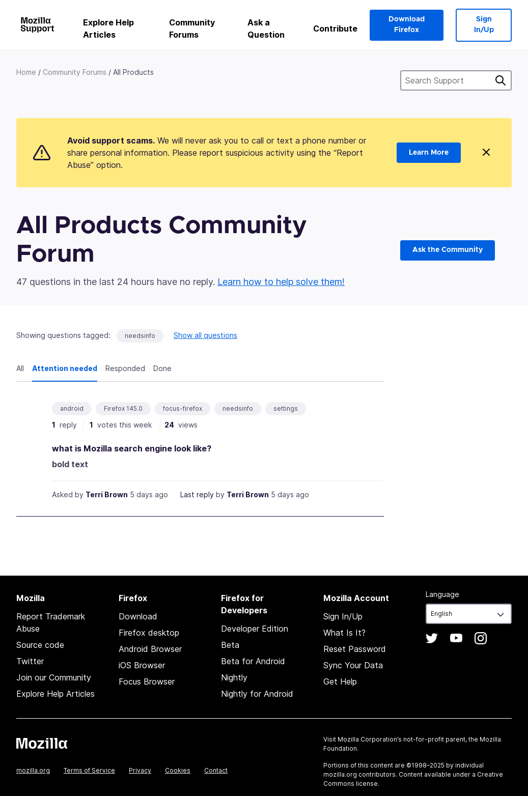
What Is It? (344, 633)
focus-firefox (182, 408)
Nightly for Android (257, 694)
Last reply (197, 494)
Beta (230, 645)
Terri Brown (107, 494)
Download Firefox (406, 25)
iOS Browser (142, 665)
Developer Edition (254, 628)
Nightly (234, 677)
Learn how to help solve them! (281, 281)
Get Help (340, 681)
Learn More (429, 152)
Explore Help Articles (108, 28)
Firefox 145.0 (123, 408)
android (72, 408)
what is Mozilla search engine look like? (131, 448)
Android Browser (150, 649)
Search (500, 80)
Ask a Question (266, 28)
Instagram (481, 638)
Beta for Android (253, 661)
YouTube (456, 638)
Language (442, 594)
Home (26, 72)
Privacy (140, 770)
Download (138, 616)
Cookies (177, 770)
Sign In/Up (484, 25)
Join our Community (53, 677)
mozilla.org (33, 770)
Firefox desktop (149, 633)
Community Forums (192, 28)
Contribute (335, 28)
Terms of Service (89, 770)
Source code (40, 645)
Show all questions (205, 335)
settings (285, 408)
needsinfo (140, 335)
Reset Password (354, 649)
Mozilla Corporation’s (370, 739)
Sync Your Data (353, 665)
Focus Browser (147, 681)
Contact (216, 770)
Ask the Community (447, 249)
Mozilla (41, 743)
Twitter (30, 661)
